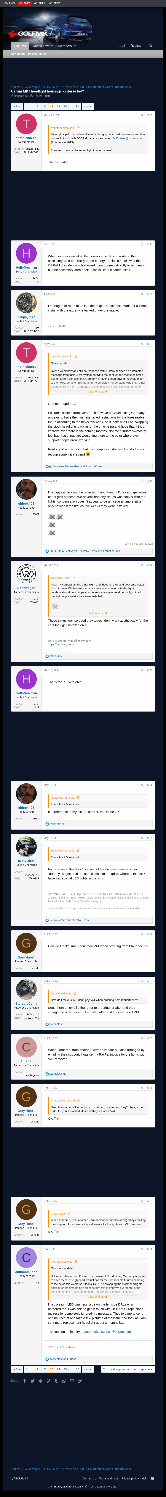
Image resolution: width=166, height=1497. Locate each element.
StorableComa (26, 1004)
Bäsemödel (21, 95)
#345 (150, 1248)
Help (145, 1478)
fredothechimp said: (63, 128)
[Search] (151, 46)
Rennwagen (26, 588)
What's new (40, 46)
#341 (150, 980)
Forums (20, 46)
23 (51, 106)
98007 (36, 514)
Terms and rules (109, 1478)
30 (77, 106)
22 (44, 106)
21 (38, 106)
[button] (52, 46)
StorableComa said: (63, 1100)
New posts (18, 53)
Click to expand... (98, 391)
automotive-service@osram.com (107, 1331)
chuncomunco (26, 1272)
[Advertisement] (83, 71)
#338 (150, 785)
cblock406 (26, 504)
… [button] (32, 106)
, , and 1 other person (84, 551)
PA (37, 328)
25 (65, 106)
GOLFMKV (54, 3)
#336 (150, 565)
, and (77, 466)
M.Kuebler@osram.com (128, 138)
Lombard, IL (32, 149)
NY (37, 1282)
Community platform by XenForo (83, 1486)
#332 (150, 244)
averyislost (26, 861)
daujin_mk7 (26, 317)
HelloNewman (26, 267)
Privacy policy (130, 1478)
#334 (150, 343)
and (69, 920)
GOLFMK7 (24, 3)
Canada (35, 968)
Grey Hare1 (26, 957)
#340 (150, 934)
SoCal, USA (33, 1014)
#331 (150, 115)
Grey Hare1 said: (61, 993)
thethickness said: (62, 356)
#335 (150, 480)
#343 (150, 1088)
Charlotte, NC (31, 875)
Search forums (37, 53)
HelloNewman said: (63, 797)
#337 (150, 670)
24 (58, 106)
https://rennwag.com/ (61, 644)
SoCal (36, 278)
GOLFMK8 (9, 3)
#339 (150, 838)
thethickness (26, 138)
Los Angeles (32, 1075)
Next (86, 106)
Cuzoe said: (58, 1213)
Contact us (89, 1478)
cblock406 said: (60, 578)
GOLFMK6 (39, 3)
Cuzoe (26, 1061)
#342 (150, 1038)
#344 (150, 1200)
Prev (18, 106)
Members (65, 46)
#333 (150, 294)
